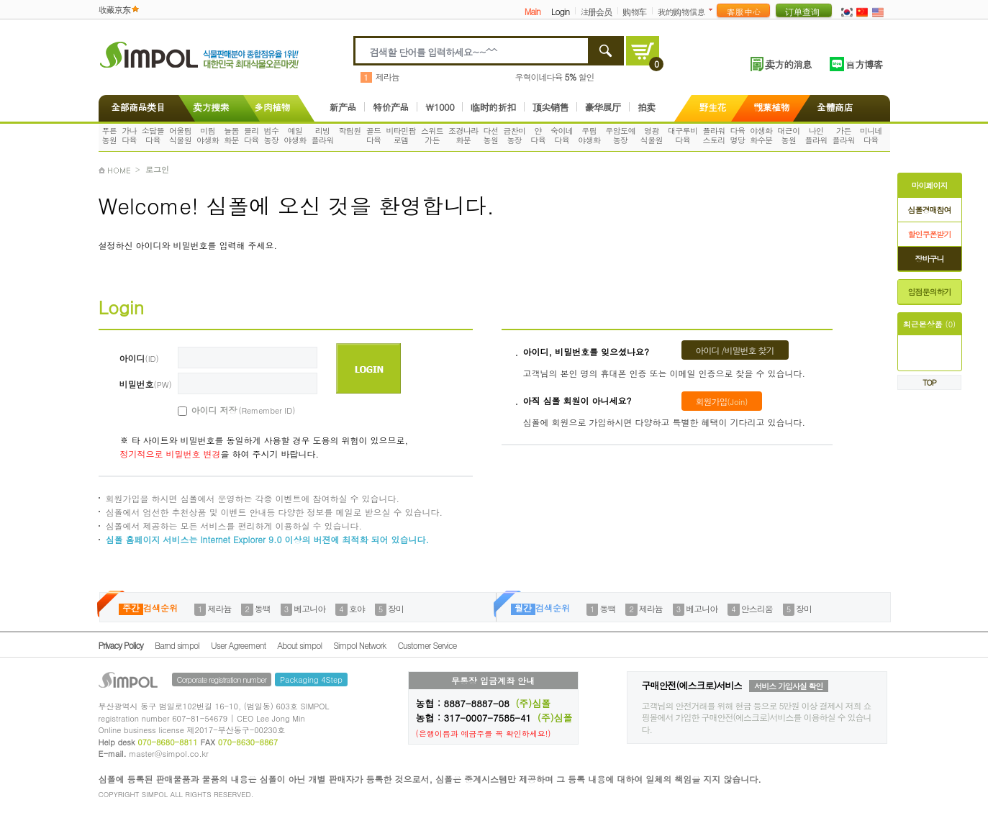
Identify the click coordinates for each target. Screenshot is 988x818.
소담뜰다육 (153, 135)
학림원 (350, 130)
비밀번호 (145, 384)
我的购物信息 (680, 11)
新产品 (343, 107)
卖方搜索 (209, 107)
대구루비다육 (683, 135)
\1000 (439, 107)
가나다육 (129, 135)
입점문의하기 (929, 291)
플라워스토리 (713, 135)
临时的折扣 (493, 107)
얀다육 (537, 135)
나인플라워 (816, 135)
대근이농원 (788, 135)
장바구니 (929, 258)
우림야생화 (589, 135)
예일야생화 (295, 135)
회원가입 (722, 401)
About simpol (299, 645)
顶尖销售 (550, 107)
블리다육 (251, 135)
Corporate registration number (221, 679)
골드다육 (373, 135)
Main (532, 11)
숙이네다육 (561, 135)
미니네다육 (871, 135)
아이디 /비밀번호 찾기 (735, 350)
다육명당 (737, 135)
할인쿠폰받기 (929, 234)
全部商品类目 (136, 107)
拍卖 (647, 107)
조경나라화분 (463, 135)
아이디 (139, 358)
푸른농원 (109, 135)
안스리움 (757, 608)
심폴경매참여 (929, 209)
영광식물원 (651, 135)
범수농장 (271, 135)
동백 (263, 608)
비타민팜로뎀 (401, 135)
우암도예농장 (620, 135)
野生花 (713, 107)
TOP (929, 382)
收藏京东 (114, 9)
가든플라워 (844, 135)
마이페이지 (930, 185)
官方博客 (864, 64)
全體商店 (835, 107)
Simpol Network (359, 645)
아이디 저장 (227, 410)
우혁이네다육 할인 (554, 77)
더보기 (713, 10)
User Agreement (238, 645)
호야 (357, 608)
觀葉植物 (771, 107)
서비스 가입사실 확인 (788, 686)
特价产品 (391, 107)
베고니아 (309, 608)
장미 (396, 608)
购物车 (634, 11)
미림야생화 (207, 135)
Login (560, 11)
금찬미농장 (514, 135)
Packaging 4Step (311, 679)
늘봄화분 (231, 135)
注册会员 (596, 11)
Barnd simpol (177, 645)
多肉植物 (272, 107)
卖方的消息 (788, 64)
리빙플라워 (322, 135)
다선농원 (491, 135)
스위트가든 (432, 135)
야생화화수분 (761, 135)
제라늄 (387, 77)
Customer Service (426, 645)
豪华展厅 (603, 107)
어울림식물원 (180, 135)
